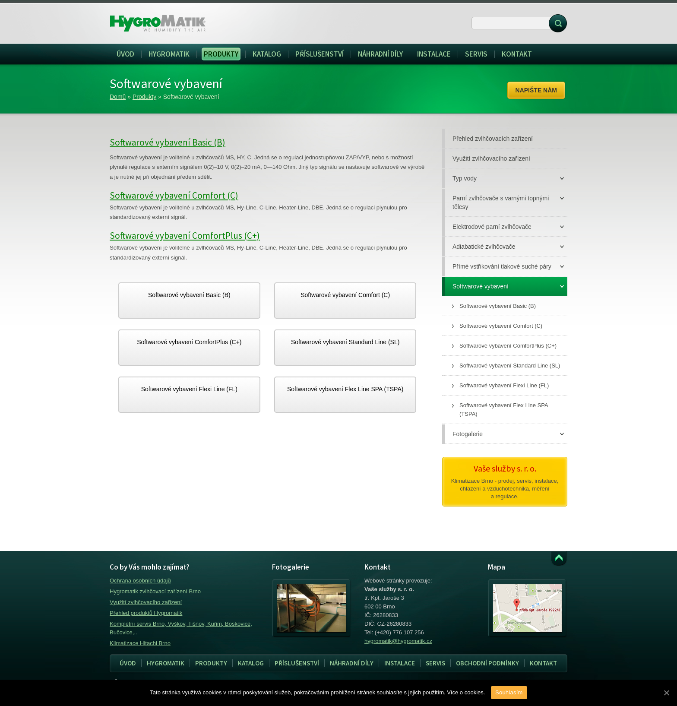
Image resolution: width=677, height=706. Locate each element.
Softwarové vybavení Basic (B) (167, 142)
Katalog (251, 663)
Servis (433, 663)
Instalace (397, 663)
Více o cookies (465, 692)
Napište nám (536, 90)
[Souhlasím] (666, 692)
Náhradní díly (351, 663)
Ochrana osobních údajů (140, 580)
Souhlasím (509, 692)
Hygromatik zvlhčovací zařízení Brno (155, 591)
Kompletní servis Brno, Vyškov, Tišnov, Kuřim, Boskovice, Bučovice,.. (181, 628)
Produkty (144, 96)
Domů (118, 96)
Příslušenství (297, 663)
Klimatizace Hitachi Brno (140, 643)
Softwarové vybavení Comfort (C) (174, 195)
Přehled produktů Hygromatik (146, 613)
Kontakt (543, 663)
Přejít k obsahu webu (558, 558)
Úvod (128, 663)
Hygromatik (165, 663)
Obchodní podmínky (487, 663)
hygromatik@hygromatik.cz (398, 641)
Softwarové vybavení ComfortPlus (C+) (185, 235)
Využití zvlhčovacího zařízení (146, 602)
